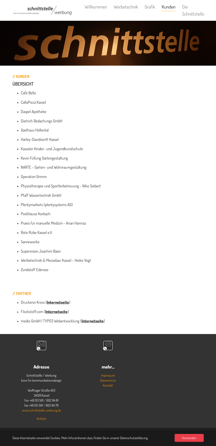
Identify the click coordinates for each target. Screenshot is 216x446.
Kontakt (108, 385)
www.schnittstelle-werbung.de (41, 410)
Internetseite (58, 302)
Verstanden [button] (189, 438)
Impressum (108, 375)
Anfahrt (41, 419)
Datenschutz (108, 380)
